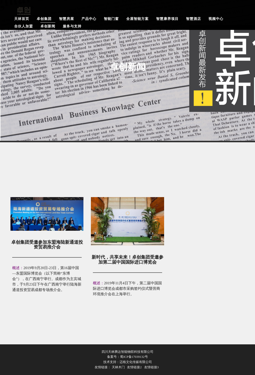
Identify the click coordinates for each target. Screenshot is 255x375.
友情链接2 (134, 367)
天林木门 (118, 367)
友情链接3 (151, 367)
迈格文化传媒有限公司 (136, 362)
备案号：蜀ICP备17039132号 (127, 357)
